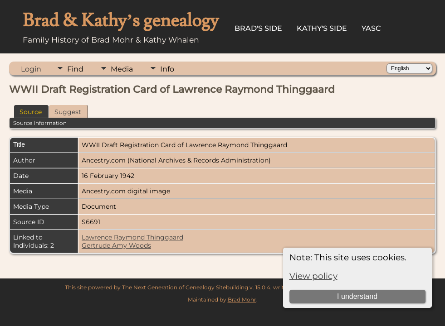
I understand (357, 296)
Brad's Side (258, 28)
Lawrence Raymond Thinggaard (132, 237)
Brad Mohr (242, 299)
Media (122, 69)
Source (31, 112)
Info (167, 69)
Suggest (67, 112)
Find (75, 69)
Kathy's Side (322, 28)
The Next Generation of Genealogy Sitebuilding (185, 287)
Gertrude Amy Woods (116, 245)
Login (31, 69)
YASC (371, 28)
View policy (313, 276)
